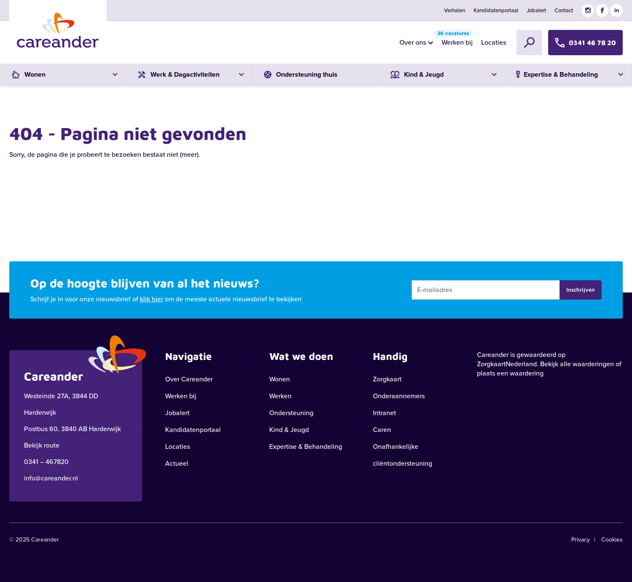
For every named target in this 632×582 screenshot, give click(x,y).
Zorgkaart (387, 379)
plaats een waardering (510, 373)
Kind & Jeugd (289, 429)
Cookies (612, 539)
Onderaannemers (399, 396)
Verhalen (454, 10)
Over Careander (189, 379)
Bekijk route (41, 445)
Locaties (493, 42)
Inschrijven (580, 289)
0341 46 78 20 (585, 42)
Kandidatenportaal (496, 10)
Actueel (176, 463)
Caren (382, 429)
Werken (280, 396)
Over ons (412, 42)
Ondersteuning (291, 413)
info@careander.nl (51, 478)
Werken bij (455, 40)
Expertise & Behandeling (305, 446)
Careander (493, 354)
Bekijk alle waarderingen (577, 364)
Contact (563, 10)
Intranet (384, 413)
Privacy (580, 539)
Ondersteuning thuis (299, 74)
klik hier (151, 299)
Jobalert (536, 10)
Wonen (279, 379)
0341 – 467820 (46, 462)
